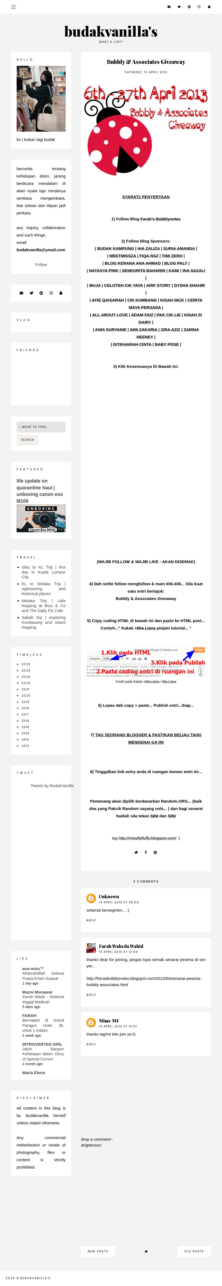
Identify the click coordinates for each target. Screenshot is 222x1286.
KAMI (174, 270)
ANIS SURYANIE (111, 329)
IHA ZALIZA (149, 248)
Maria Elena (33, 1072)
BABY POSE (167, 344)
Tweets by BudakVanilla (52, 785)
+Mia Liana (145, 628)
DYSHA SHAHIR (189, 285)
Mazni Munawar (37, 992)
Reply (91, 920)
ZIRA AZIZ (170, 329)
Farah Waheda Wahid (121, 946)
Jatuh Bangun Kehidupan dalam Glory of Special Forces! (43, 1054)
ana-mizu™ (33, 968)
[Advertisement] (146, 1199)
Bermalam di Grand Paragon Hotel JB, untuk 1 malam (43, 1025)
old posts (194, 1251)
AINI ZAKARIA (143, 329)
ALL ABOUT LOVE (110, 314)
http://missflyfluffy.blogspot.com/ (147, 838)
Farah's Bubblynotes (160, 219)
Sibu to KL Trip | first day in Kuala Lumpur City (44, 572)
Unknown (109, 896)
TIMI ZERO (172, 255)
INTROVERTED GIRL (42, 1044)
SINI (154, 816)
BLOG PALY (175, 263)
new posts (98, 1251)
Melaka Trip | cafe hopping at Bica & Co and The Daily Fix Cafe (44, 605)
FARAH (29, 1015)
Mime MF (109, 1021)
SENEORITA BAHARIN (143, 270)
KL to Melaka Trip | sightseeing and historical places (44, 588)
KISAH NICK (172, 300)
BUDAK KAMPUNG (115, 248)
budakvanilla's (111, 31)
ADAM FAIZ (142, 314)
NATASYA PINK (103, 270)
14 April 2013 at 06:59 (119, 902)
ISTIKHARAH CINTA (131, 344)
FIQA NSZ (148, 255)
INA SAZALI (194, 270)
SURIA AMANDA (179, 248)
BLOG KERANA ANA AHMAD (133, 263)
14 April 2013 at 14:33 (118, 1026)
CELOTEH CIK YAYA (123, 285)
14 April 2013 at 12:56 (118, 952)
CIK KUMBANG (142, 300)
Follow (41, 264)
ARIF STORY (158, 285)
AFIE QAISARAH (108, 300)
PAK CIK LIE (168, 314)
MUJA (95, 285)
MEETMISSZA (123, 255)
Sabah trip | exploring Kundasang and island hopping (44, 622)
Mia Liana (169, 682)
